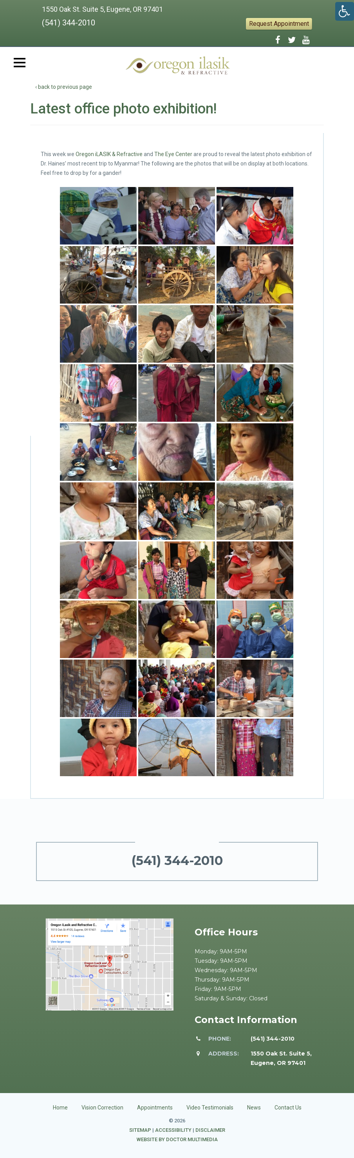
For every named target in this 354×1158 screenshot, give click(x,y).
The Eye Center (173, 154)
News (254, 1107)
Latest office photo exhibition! (123, 109)
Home (60, 1107)
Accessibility (173, 1130)
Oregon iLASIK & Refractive (109, 154)
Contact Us (288, 1107)
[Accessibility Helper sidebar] (344, 11)
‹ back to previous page (63, 87)
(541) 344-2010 (68, 22)
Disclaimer (210, 1130)
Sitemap (140, 1130)
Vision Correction (102, 1107)
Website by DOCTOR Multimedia (177, 1139)
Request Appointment (279, 23)
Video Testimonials (209, 1107)
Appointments (155, 1107)
